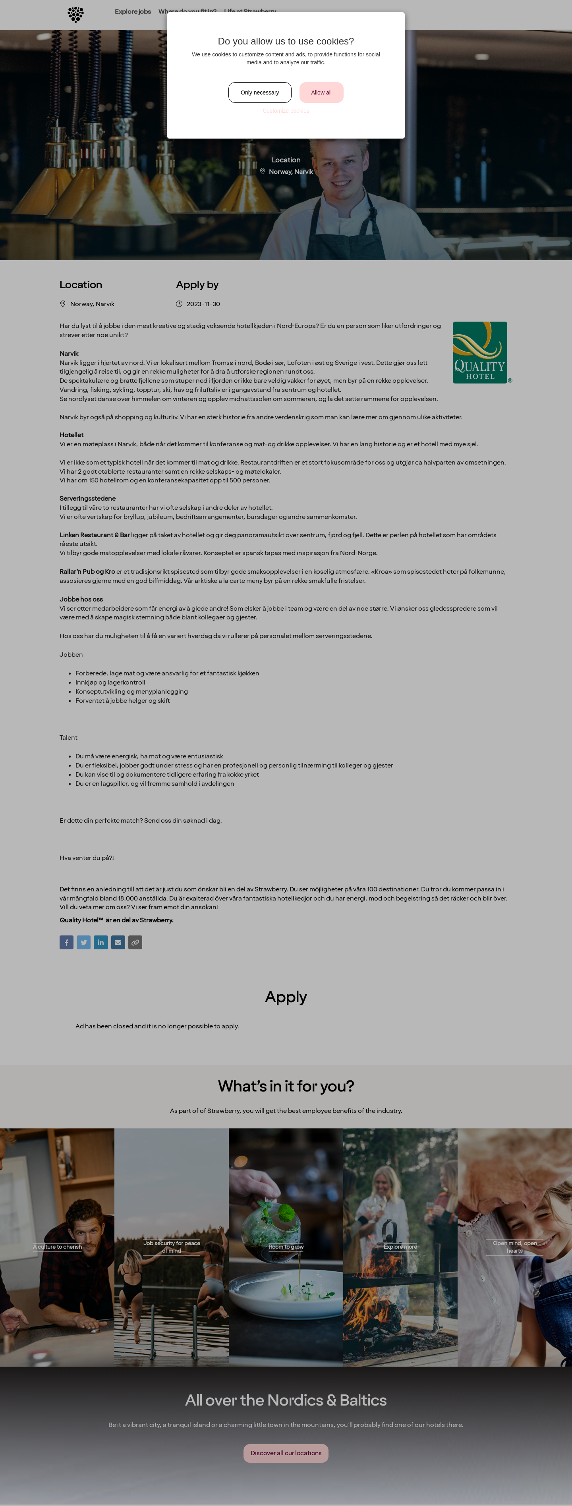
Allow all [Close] (321, 92)
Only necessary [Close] (260, 92)
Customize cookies (286, 111)
